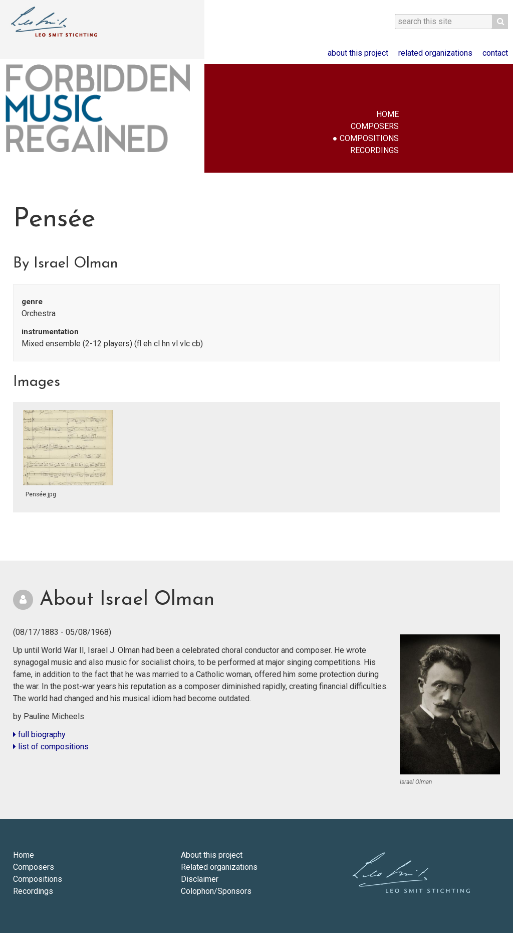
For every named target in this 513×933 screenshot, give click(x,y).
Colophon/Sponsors (216, 891)
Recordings (374, 150)
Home (387, 114)
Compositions (369, 138)
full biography (39, 734)
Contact (495, 53)
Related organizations (435, 53)
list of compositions (51, 746)
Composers (375, 126)
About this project (358, 53)
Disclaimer (199, 879)
